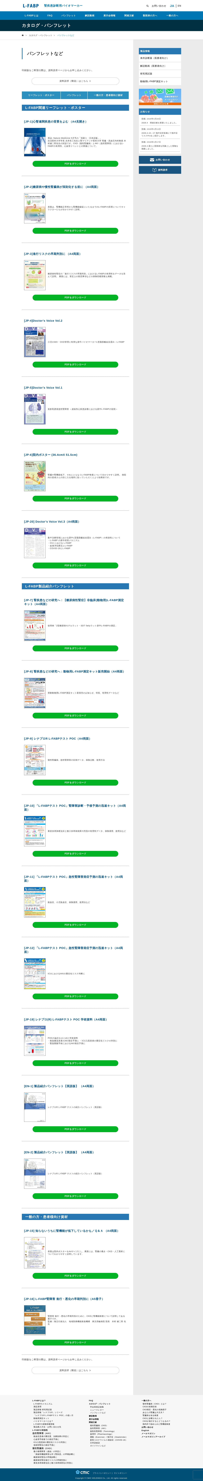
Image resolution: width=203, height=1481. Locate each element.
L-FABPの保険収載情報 (44, 1424)
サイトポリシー (120, 1473)
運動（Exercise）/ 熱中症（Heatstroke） (109, 1437)
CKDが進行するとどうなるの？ (157, 1421)
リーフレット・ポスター (41, 95)
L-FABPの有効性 (40, 1430)
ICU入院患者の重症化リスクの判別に (50, 1442)
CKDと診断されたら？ (153, 1418)
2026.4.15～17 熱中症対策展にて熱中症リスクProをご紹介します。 (160, 134)
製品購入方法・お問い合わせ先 (47, 1427)
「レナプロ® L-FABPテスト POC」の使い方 (54, 1415)
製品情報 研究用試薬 (43, 1410)
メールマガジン (148, 1433)
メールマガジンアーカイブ (153, 1437)
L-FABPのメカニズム (43, 1404)
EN (179, 6)
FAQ (50, 15)
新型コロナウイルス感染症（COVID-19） (108, 1440)
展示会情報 (109, 15)
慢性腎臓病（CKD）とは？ (155, 1404)
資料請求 (163, 170)
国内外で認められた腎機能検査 (156, 1424)
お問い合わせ (159, 6)
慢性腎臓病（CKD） (99, 1425)
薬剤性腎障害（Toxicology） (103, 1431)
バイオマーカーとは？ (43, 1421)
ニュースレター (97, 1410)
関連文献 (129, 15)
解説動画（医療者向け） (153, 66)
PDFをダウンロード (75, 164)
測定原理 (37, 1407)
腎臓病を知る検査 (150, 1415)
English (145, 1430)
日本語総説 (95, 1443)
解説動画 (89, 15)
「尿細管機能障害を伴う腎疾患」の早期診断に (54, 1454)
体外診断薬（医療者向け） (154, 58)
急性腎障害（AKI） (98, 1428)
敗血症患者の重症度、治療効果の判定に (51, 1436)
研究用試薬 (146, 73)
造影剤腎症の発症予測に (44, 1445)
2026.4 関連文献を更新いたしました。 (160, 123)
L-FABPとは (31, 15)
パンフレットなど (98, 1413)
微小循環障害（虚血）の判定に (47, 1451)
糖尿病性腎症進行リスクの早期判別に (50, 1460)
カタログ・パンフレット (100, 1404)
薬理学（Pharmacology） (101, 1434)
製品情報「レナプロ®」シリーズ (48, 1412)
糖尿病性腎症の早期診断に (45, 1457)
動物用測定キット (41, 1418)
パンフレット (68, 15)
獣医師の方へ (150, 15)
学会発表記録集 (97, 1407)
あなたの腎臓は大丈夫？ (153, 1412)
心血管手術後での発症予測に (46, 1439)
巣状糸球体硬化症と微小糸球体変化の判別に (53, 1463)
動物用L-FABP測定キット (154, 81)
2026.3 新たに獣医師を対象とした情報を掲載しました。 (160, 147)
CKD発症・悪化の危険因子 (155, 1410)
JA (172, 5)
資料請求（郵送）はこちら (73, 81)
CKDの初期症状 (150, 1407)
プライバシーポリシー (102, 1473)
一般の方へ (172, 15)
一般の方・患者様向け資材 (108, 95)
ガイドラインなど (98, 1446)
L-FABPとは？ (39, 1401)
